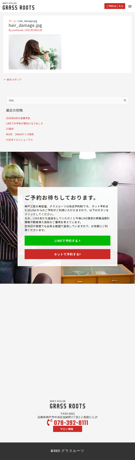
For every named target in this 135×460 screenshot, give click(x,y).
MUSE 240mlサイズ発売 (20, 134)
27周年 (10, 129)
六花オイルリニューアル (19, 139)
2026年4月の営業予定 (18, 118)
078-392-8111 (67, 423)
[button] (114, 6)
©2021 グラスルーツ (67, 451)
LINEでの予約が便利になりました (24, 123)
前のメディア (12, 79)
